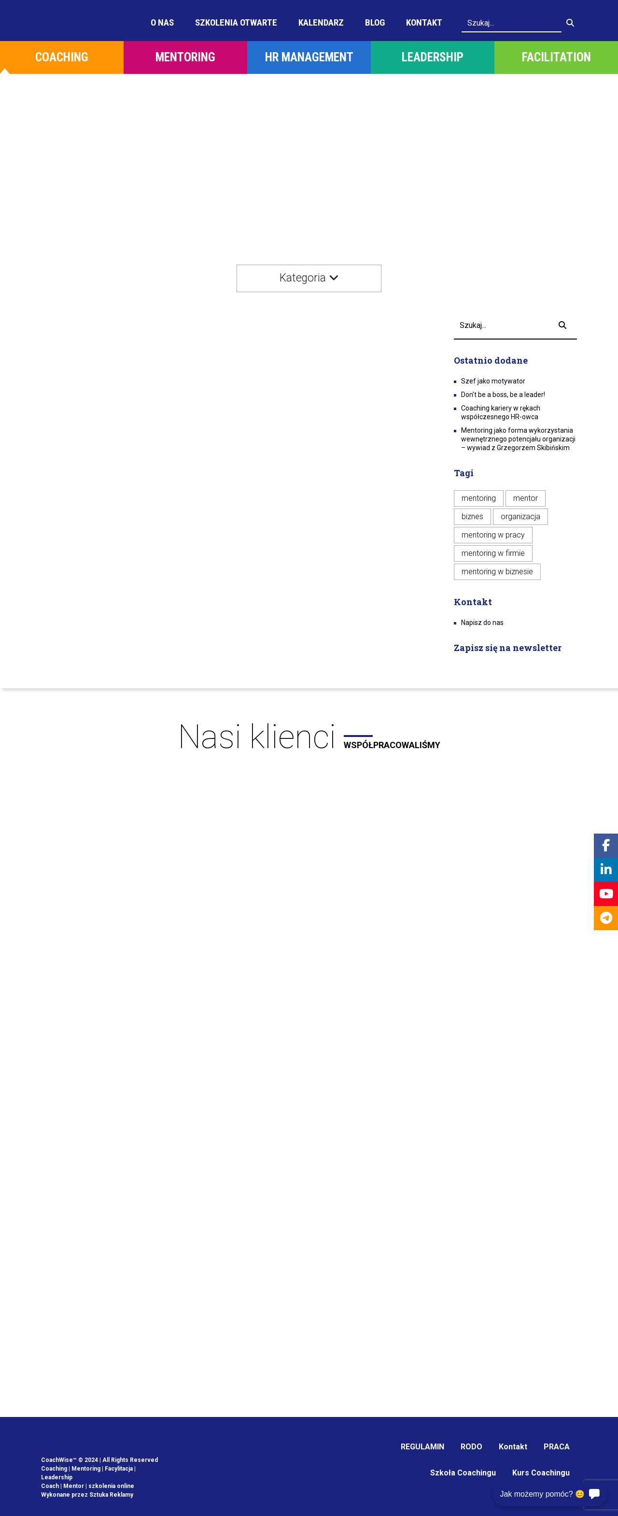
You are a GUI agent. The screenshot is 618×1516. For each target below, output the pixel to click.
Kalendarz (321, 22)
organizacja (520, 516)
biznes (472, 516)
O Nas (162, 22)
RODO (471, 1446)
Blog (375, 22)
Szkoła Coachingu (463, 1472)
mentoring (479, 498)
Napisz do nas (482, 622)
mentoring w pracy (493, 534)
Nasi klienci (309, 737)
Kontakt (424, 22)
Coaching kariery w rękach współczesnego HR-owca (500, 412)
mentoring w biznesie (497, 571)
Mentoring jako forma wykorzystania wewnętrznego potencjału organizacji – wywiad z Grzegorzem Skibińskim (518, 439)
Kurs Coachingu (541, 1472)
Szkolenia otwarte (236, 22)
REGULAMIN (422, 1446)
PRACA (557, 1446)
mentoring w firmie (493, 553)
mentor (525, 498)
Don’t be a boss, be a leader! (503, 394)
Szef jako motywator (493, 381)
